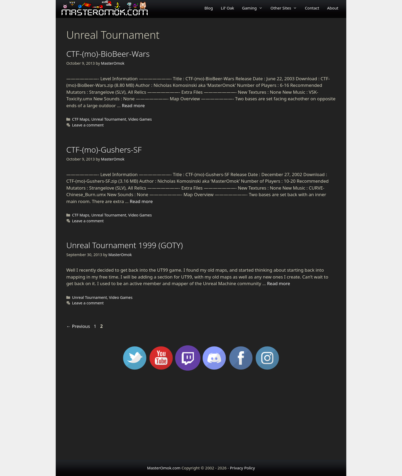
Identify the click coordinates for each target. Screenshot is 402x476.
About (332, 8)
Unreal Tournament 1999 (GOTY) (124, 245)
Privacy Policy (242, 467)
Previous (78, 326)
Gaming (254, 8)
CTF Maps (80, 119)
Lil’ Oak (227, 8)
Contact (312, 8)
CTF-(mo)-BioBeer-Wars (108, 53)
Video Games (140, 119)
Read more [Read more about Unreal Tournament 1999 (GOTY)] (278, 283)
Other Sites (285, 8)
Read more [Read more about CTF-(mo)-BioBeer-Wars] (133, 105)
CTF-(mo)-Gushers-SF (104, 149)
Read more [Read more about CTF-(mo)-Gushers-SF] (141, 201)
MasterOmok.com (163, 467)
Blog (208, 8)
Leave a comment (88, 125)
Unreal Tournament (108, 119)
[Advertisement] (201, 417)
